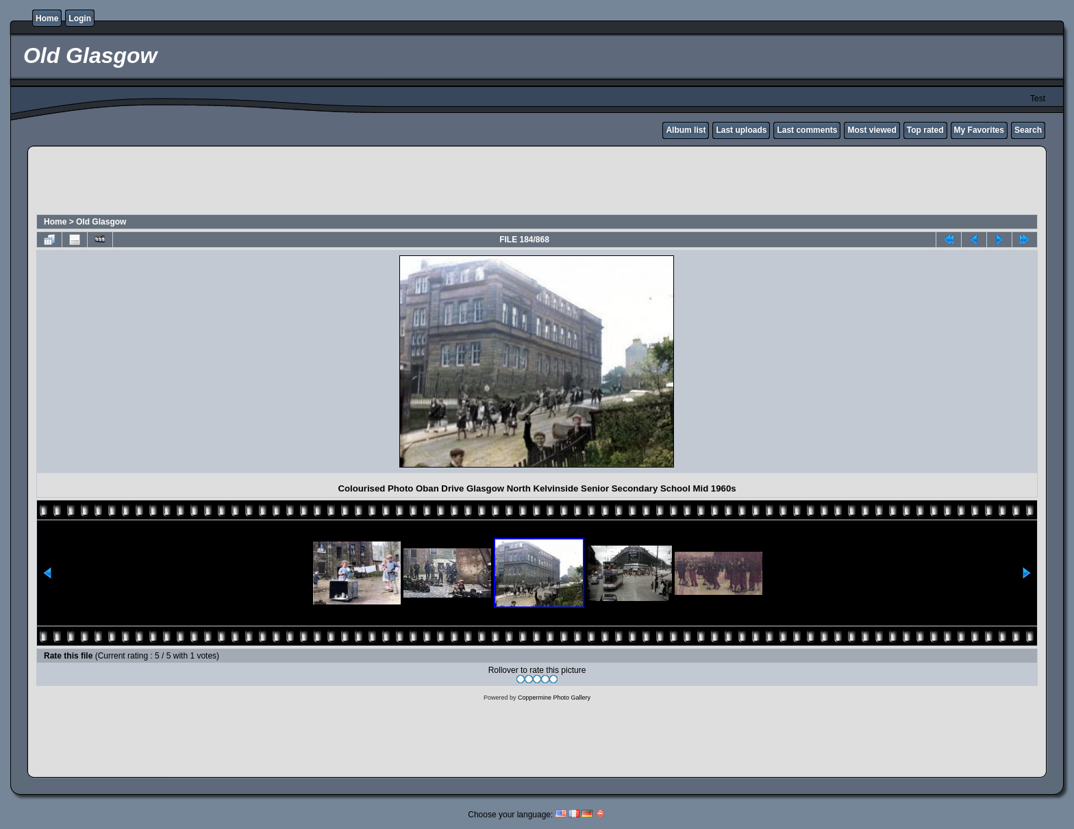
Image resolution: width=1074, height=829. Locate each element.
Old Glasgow (101, 222)
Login (79, 18)
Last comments (807, 130)
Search (1028, 130)
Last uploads (741, 130)
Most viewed (871, 130)
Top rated (925, 130)
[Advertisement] (537, 182)
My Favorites (979, 130)
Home (47, 18)
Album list (685, 130)
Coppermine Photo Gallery (554, 697)
